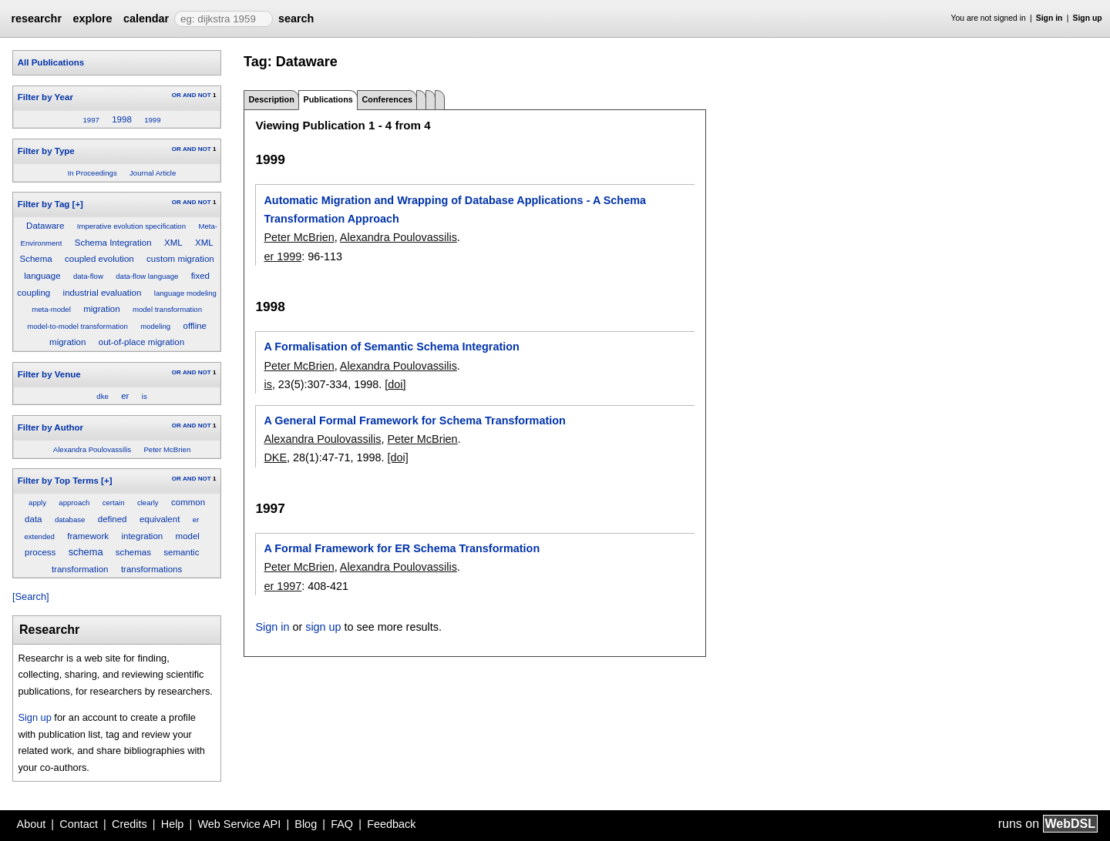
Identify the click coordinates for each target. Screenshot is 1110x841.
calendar (146, 18)
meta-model (51, 309)
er (125, 395)
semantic (181, 552)
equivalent (160, 519)
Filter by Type (46, 151)
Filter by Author (50, 427)
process (40, 552)
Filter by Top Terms (58, 480)
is (144, 396)
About (31, 824)
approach (74, 502)
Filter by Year (45, 97)
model (188, 536)
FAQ (342, 824)
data (33, 519)
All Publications (51, 62)
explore (92, 18)
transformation (80, 569)
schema (86, 552)
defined (112, 519)
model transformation (167, 309)
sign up (323, 627)
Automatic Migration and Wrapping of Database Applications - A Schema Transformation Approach (454, 209)
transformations (151, 569)
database (70, 519)
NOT (204, 95)
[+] (77, 204)
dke (102, 396)
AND (189, 95)
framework (88, 536)
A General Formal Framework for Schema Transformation (414, 420)
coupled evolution (99, 258)
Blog (305, 824)
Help (172, 824)
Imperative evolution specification (131, 226)
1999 (152, 120)
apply (37, 502)
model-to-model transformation (77, 326)
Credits (129, 824)
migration (101, 308)
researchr (36, 18)
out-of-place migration (141, 342)
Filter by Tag (44, 204)
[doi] (395, 384)
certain (114, 502)
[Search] (30, 596)
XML (173, 242)
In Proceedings (92, 173)
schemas (133, 552)
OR (176, 95)
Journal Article (153, 173)
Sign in (1049, 18)
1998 (122, 119)
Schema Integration (113, 242)
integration (142, 536)
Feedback (391, 824)
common (188, 502)
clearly (148, 502)
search (296, 18)
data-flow (88, 276)
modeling (155, 326)
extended (39, 536)
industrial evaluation (102, 292)
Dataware (45, 225)
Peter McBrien (166, 449)
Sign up (1087, 18)
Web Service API (239, 824)
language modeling (185, 293)
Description (271, 99)
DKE (275, 457)
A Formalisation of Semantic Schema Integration (391, 346)
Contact (78, 824)
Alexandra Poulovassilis (92, 449)
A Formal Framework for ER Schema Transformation (402, 548)
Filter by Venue (49, 374)
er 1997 (282, 586)
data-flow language (147, 276)
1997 (90, 120)
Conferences (387, 99)
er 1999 (282, 256)
